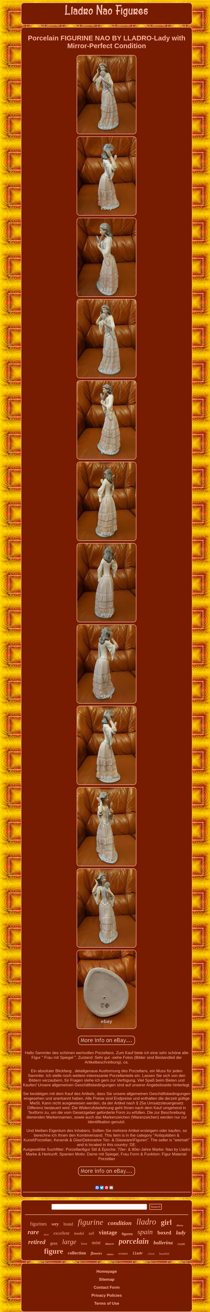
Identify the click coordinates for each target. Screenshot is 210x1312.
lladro (146, 1221)
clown (151, 1253)
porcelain (134, 1241)
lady (181, 1232)
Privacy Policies (106, 1295)
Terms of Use (106, 1303)
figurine (90, 1222)
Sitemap (106, 1279)
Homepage (106, 1271)
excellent (61, 1233)
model (79, 1233)
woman (123, 1253)
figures (127, 1234)
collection (77, 1252)
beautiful (164, 1253)
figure (53, 1251)
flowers (96, 1253)
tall (91, 1233)
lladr (137, 1254)
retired (37, 1241)
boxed (164, 1233)
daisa (46, 1234)
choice (110, 1254)
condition (120, 1223)
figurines (38, 1223)
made (181, 1244)
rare (33, 1232)
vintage (108, 1232)
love (84, 1243)
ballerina (163, 1242)
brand (68, 1224)
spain (145, 1232)
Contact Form (107, 1287)
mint (96, 1242)
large (69, 1241)
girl (166, 1222)
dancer (109, 1243)
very (55, 1224)
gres (53, 1243)
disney (179, 1225)
